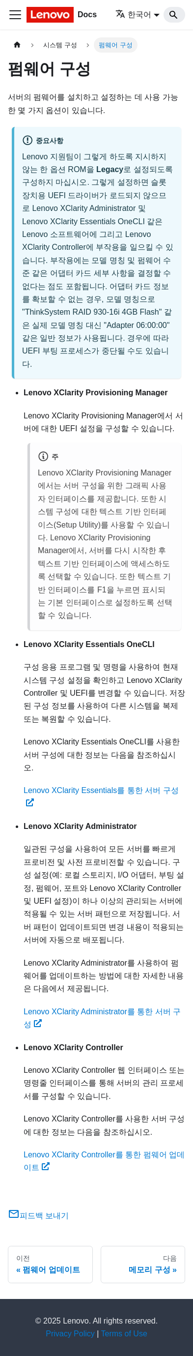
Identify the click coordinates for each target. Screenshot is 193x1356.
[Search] (174, 15)
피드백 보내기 (38, 1215)
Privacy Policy (70, 1333)
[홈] (17, 45)
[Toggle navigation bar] (15, 14)
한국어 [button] (133, 14)
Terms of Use (124, 1333)
